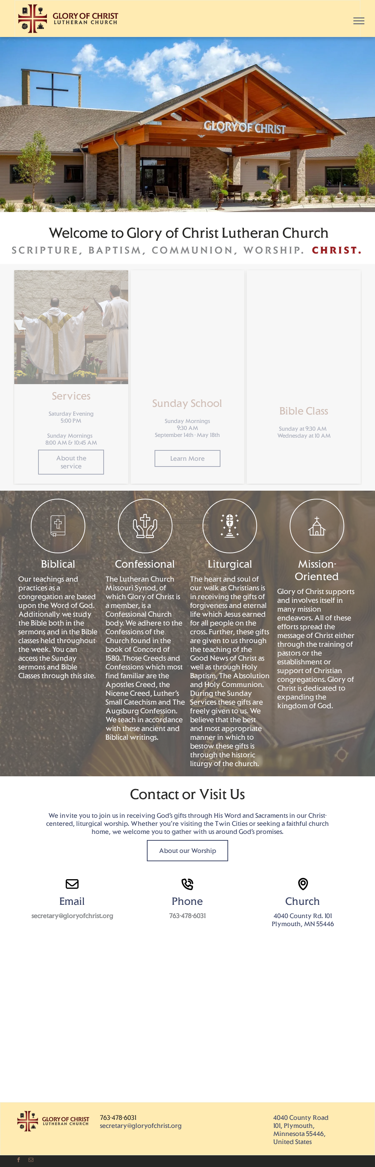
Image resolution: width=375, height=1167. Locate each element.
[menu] (358, 20)
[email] (30, 1161)
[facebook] (18, 1161)
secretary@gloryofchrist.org (141, 1126)
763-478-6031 (118, 1118)
